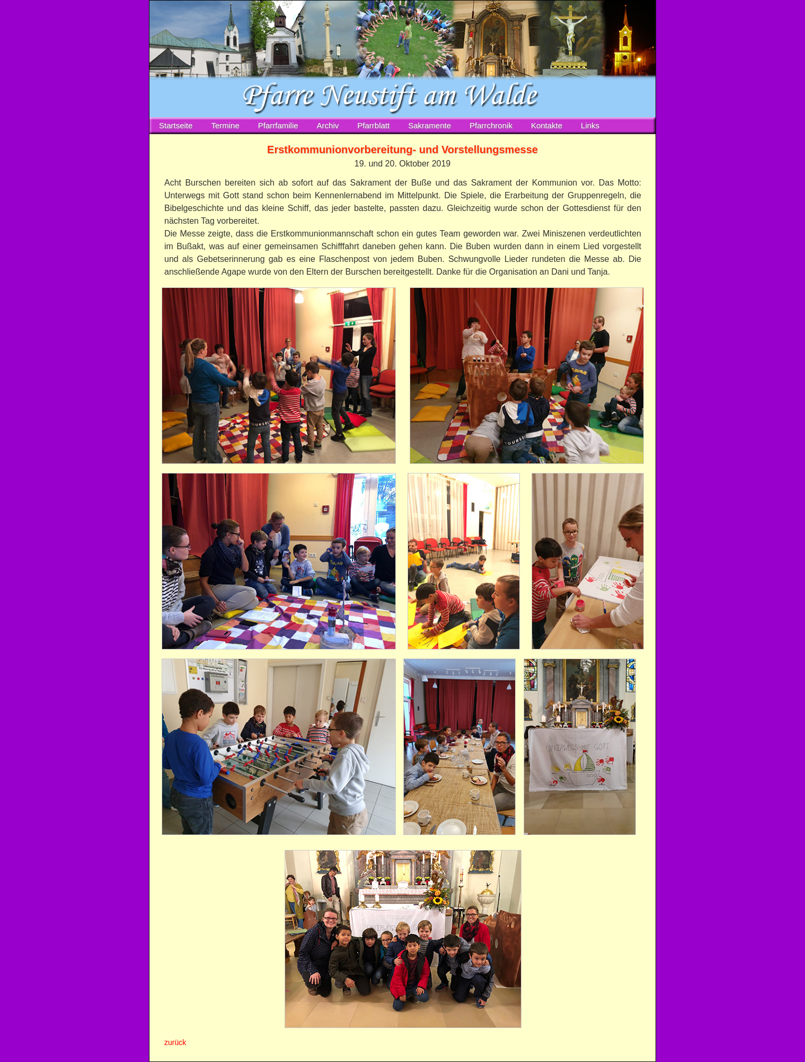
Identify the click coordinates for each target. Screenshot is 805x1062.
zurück (175, 1042)
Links (590, 125)
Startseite (175, 125)
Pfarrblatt (373, 125)
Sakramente (429, 125)
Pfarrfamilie (278, 125)
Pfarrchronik (491, 125)
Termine (225, 125)
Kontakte (546, 125)
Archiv (328, 125)
